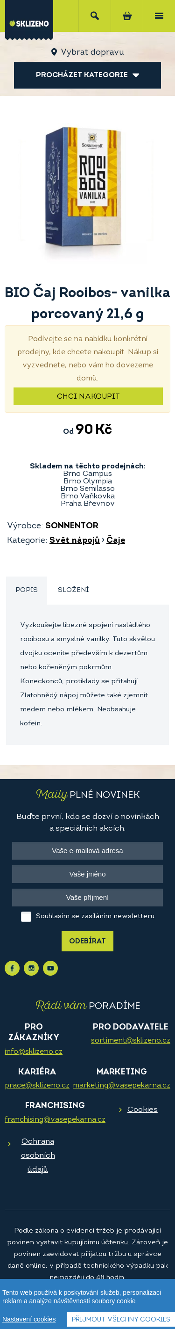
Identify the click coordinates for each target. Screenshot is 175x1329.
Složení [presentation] (73, 590)
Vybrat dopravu (92, 52)
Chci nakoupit (88, 397)
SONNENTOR (71, 526)
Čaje (115, 540)
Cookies (142, 1110)
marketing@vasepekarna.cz (121, 1085)
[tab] (26, 591)
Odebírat (87, 941)
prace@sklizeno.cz (37, 1085)
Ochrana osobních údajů (38, 1156)
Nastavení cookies (29, 1319)
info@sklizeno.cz (34, 1052)
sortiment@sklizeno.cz (130, 1040)
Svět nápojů (74, 540)
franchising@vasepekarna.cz (55, 1120)
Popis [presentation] (26, 590)
